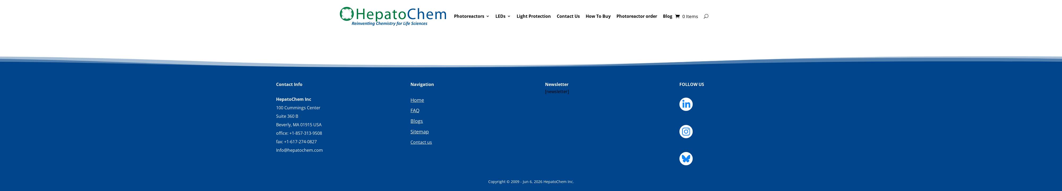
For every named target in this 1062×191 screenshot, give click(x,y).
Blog (667, 16)
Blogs (416, 121)
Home (417, 100)
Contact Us (568, 16)
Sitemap (419, 131)
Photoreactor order (636, 16)
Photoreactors (469, 16)
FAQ (414, 110)
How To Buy (598, 16)
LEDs (500, 16)
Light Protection (534, 16)
